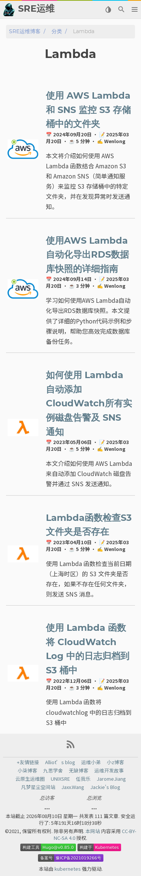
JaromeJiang (111, 778)
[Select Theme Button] (108, 9)
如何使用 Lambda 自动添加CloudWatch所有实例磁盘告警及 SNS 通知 (89, 403)
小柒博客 (27, 770)
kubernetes (68, 868)
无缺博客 (78, 770)
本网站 (93, 831)
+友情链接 (28, 762)
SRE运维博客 (25, 31)
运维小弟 (91, 762)
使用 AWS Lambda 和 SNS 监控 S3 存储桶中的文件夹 (88, 110)
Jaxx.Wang (72, 787)
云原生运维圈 (30, 778)
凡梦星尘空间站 (38, 787)
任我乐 (83, 778)
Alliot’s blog (60, 762)
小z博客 (115, 762)
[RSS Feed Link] (71, 747)
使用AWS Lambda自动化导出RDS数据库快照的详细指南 (87, 255)
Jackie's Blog (105, 787)
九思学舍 (53, 770)
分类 (57, 31)
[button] (134, 9)
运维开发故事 (109, 770)
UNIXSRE (60, 778)
